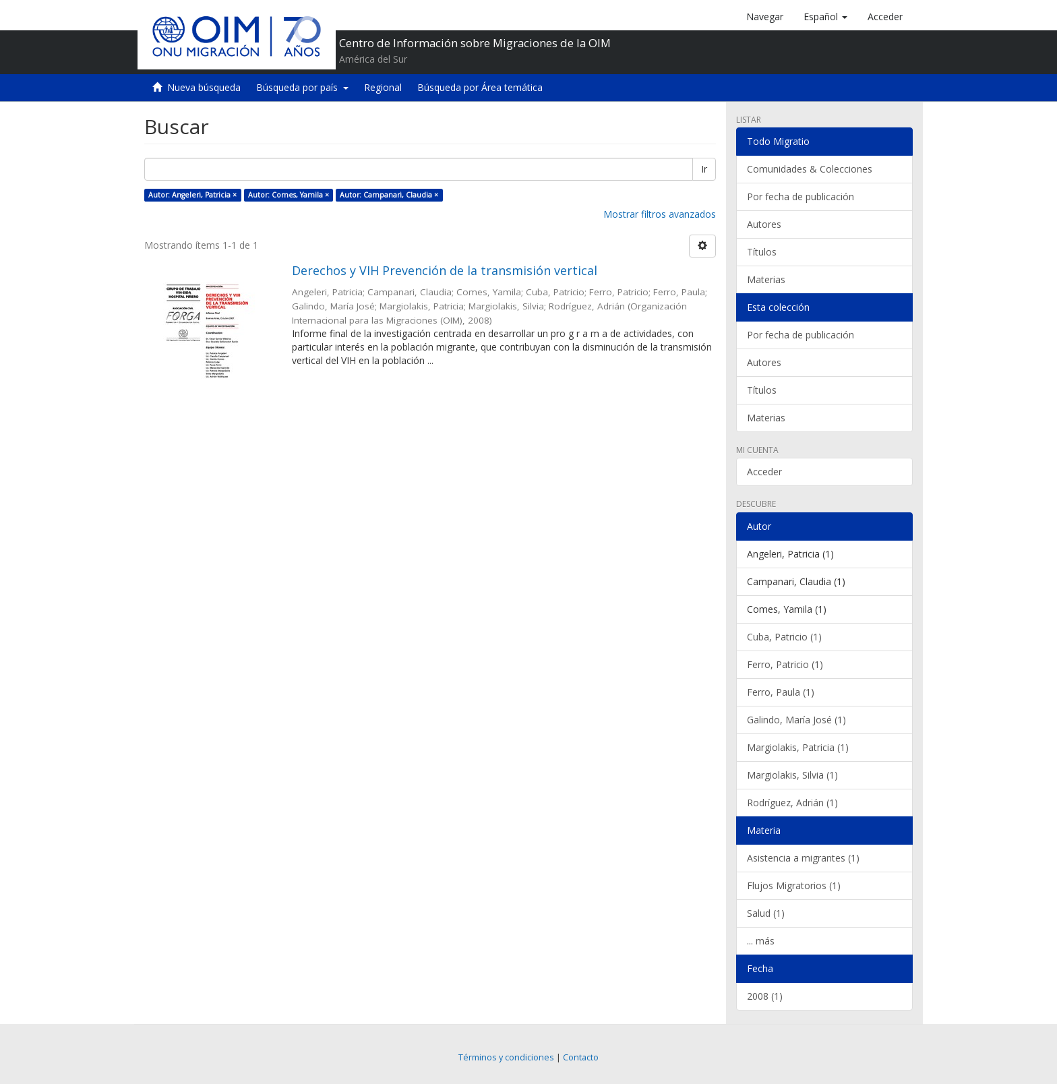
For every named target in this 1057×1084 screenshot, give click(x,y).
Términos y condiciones (506, 1057)
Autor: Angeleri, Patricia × (192, 195)
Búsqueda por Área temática (480, 87)
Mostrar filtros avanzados (659, 214)
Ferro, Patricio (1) (785, 664)
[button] (825, 17)
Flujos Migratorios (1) (794, 885)
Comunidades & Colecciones (809, 168)
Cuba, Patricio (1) (784, 636)
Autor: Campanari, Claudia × (389, 195)
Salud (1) (766, 913)
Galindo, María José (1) (796, 719)
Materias (766, 279)
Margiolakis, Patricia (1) (798, 747)
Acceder (764, 471)
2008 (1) (765, 996)
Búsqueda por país (302, 87)
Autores (764, 224)
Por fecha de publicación (800, 196)
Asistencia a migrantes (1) (803, 857)
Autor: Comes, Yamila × (288, 195)
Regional (383, 87)
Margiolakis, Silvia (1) (792, 775)
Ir (704, 168)
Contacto (581, 1057)
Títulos (762, 251)
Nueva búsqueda (204, 87)
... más (761, 940)
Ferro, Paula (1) (780, 692)
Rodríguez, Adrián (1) (792, 802)
